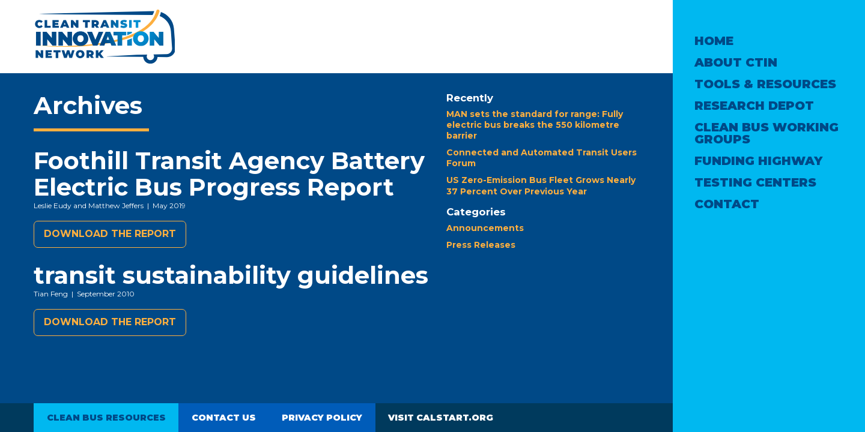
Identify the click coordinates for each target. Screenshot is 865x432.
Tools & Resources (765, 84)
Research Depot (754, 105)
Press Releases (480, 244)
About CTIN (735, 62)
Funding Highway (758, 161)
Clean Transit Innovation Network (104, 37)
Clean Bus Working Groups (766, 133)
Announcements (485, 228)
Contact (726, 204)
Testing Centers (755, 182)
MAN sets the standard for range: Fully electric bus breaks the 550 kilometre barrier (534, 125)
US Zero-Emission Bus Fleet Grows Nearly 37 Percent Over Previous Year (541, 185)
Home (713, 41)
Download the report (110, 233)
